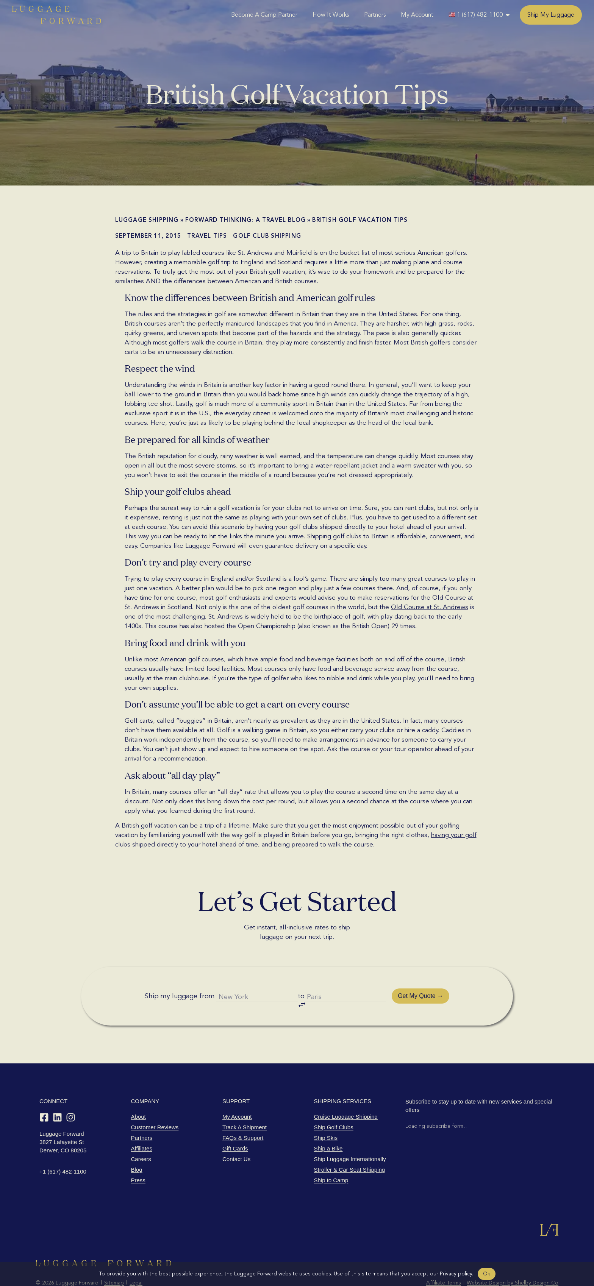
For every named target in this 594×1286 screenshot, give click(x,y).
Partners (375, 15)
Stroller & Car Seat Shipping (349, 1148)
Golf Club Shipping (267, 235)
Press (138, 1159)
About (138, 1095)
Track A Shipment (244, 1106)
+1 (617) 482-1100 (62, 1150)
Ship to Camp (331, 1159)
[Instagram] (70, 1096)
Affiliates (141, 1127)
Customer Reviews (155, 1106)
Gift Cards (235, 1127)
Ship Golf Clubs (333, 1106)
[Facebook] (44, 1096)
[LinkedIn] (57, 1096)
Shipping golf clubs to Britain (348, 536)
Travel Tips (207, 235)
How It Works (331, 15)
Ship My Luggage (550, 15)
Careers (141, 1138)
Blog (136, 1148)
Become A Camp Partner (264, 15)
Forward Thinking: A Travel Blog (245, 220)
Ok (486, 1273)
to (303, 987)
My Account (417, 15)
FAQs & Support (242, 1116)
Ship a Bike (328, 1127)
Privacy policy (456, 1273)
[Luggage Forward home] (56, 15)
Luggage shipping (147, 220)
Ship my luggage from (173, 985)
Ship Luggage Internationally (350, 1138)
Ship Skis (326, 1116)
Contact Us (236, 1138)
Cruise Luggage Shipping (346, 1095)
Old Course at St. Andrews (429, 607)
